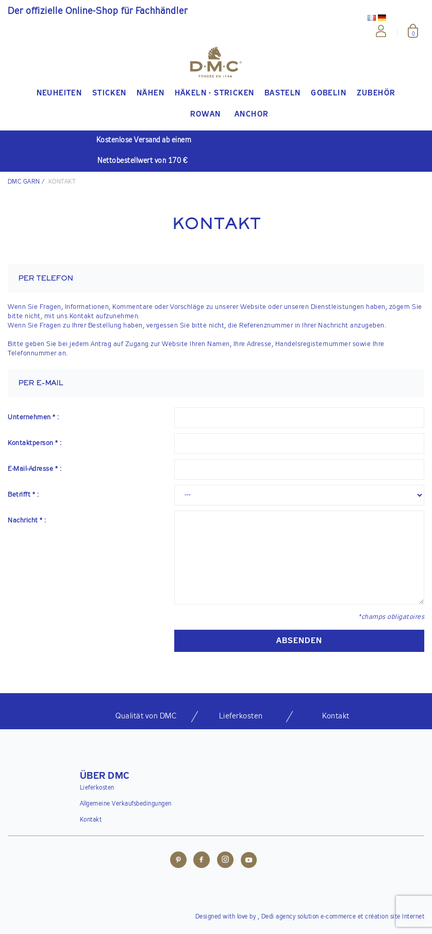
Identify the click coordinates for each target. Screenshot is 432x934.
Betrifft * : (23, 494)
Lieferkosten (97, 788)
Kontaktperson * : (35, 443)
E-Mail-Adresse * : (34, 469)
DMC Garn (24, 182)
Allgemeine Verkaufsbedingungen (126, 804)
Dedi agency (278, 917)
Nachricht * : (27, 520)
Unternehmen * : (33, 417)
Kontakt (91, 820)
